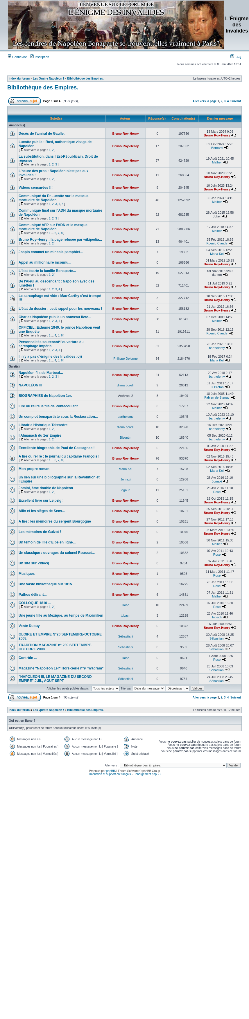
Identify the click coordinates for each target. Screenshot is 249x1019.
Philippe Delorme (125, 358)
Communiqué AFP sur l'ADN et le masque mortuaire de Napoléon (53, 227)
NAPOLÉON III (30, 385)
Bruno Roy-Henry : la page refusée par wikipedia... (60, 239)
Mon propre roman (34, 469)
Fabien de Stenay (216, 397)
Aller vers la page (205, 101)
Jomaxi (126, 479)
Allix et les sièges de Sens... (42, 511)
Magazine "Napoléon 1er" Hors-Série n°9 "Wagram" (61, 668)
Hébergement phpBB (146, 774)
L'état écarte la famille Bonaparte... (47, 271)
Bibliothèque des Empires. (85, 78)
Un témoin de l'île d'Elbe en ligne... (47, 542)
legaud (125, 490)
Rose (217, 492)
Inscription (39, 57)
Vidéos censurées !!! (36, 188)
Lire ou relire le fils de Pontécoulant (48, 406)
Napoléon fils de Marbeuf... (41, 373)
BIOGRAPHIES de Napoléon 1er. (45, 396)
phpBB (110, 771)
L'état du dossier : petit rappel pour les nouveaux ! (60, 309)
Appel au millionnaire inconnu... (45, 262)
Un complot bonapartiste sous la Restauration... (58, 417)
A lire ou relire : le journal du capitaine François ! (59, 456)
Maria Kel (216, 253)
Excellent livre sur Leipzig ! (41, 500)
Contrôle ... (28, 658)
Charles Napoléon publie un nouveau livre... (55, 317)
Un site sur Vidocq (34, 563)
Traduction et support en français (109, 774)
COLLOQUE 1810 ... (35, 603)
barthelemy (217, 348)
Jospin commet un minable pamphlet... (51, 252)
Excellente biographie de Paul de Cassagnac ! (56, 448)
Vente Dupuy (29, 626)
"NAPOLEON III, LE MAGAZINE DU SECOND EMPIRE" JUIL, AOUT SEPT (55, 679)
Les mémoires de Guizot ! (40, 532)
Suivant (235, 101)
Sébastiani (125, 636)
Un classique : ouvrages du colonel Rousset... (57, 553)
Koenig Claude (216, 243)
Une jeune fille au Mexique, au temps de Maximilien (61, 615)
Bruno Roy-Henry (125, 133)
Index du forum (19, 78)
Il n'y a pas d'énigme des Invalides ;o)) (50, 356)
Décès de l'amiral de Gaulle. (42, 134)
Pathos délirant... (33, 595)
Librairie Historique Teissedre (43, 425)
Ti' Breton (216, 387)
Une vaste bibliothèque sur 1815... (47, 584)
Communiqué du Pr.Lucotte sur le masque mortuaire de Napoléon (54, 198)
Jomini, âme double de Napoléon (46, 488)
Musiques (27, 574)
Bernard (217, 148)
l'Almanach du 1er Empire (40, 435)
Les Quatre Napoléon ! (48, 78)
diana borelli (125, 385)
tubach (125, 615)
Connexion (18, 57)
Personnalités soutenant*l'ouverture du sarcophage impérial (51, 344)
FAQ (235, 57)
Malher (217, 162)
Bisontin (125, 437)
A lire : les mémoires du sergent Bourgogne (55, 521)
